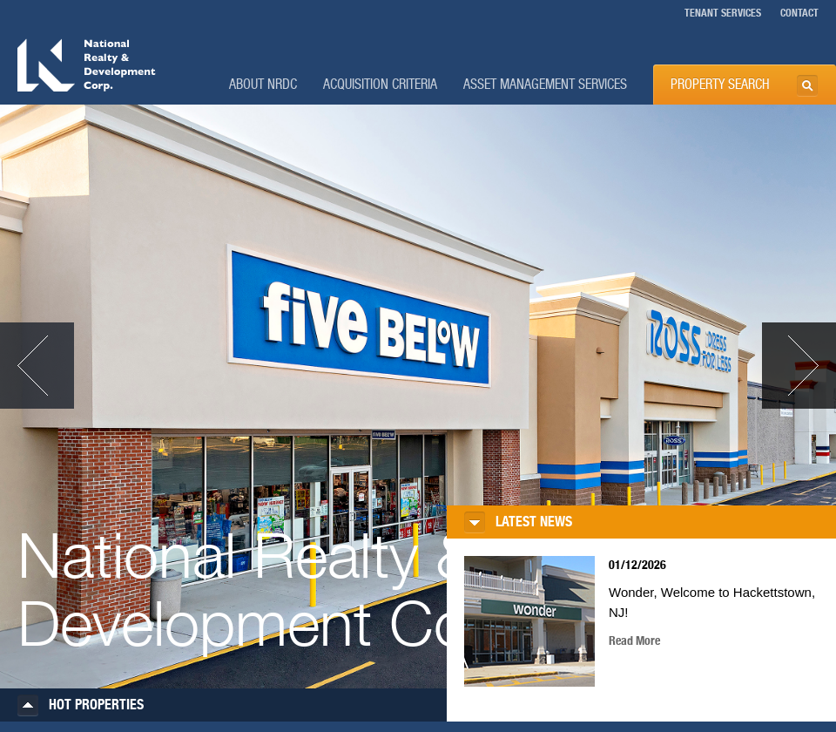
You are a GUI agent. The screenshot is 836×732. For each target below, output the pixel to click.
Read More (634, 641)
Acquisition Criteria (380, 85)
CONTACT (799, 13)
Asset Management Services (545, 85)
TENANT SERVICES (722, 13)
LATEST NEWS (534, 522)
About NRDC (263, 85)
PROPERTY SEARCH (720, 85)
